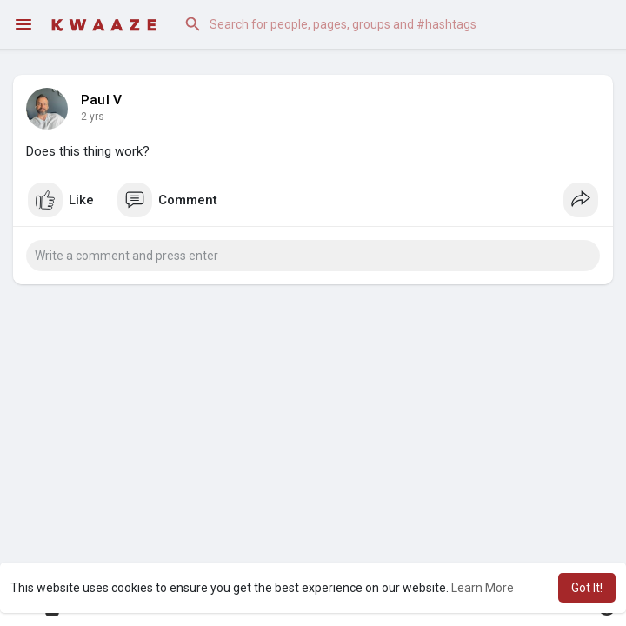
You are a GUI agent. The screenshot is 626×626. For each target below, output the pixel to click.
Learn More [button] (482, 588)
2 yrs (92, 116)
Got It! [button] (587, 588)
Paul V (101, 100)
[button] (391, 24)
